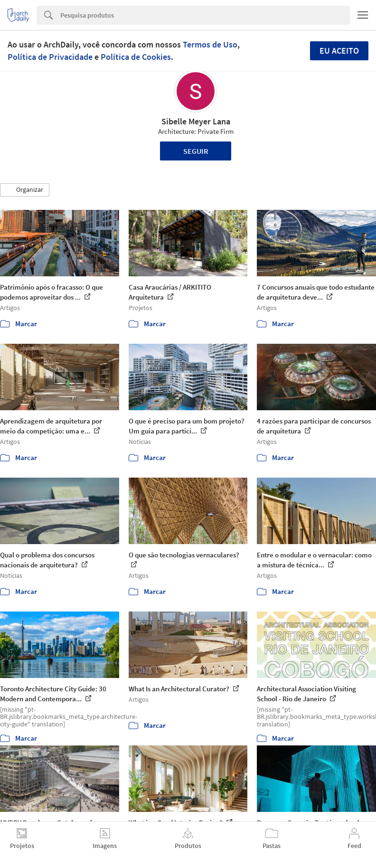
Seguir (195, 151)
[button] (24, 190)
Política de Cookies (136, 56)
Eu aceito (339, 50)
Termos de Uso (210, 44)
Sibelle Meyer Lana (195, 121)
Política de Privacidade (50, 56)
